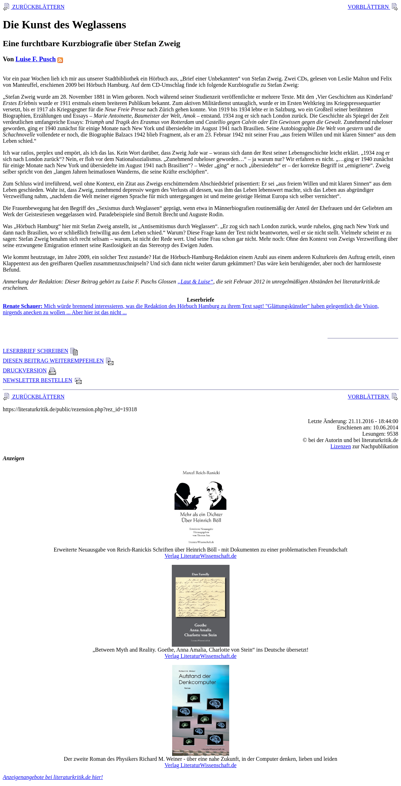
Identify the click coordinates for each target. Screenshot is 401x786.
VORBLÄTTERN (369, 7)
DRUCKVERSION (29, 370)
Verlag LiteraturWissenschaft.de (200, 556)
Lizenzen (340, 446)
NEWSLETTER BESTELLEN (42, 380)
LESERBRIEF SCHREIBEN (40, 351)
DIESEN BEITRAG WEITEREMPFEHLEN (58, 361)
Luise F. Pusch (35, 59)
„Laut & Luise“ (195, 282)
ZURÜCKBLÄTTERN (37, 7)
